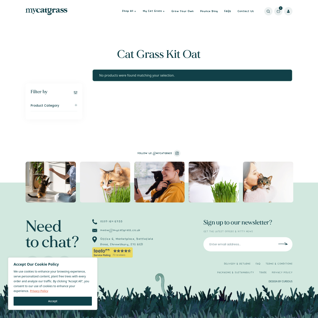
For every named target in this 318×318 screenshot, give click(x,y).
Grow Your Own (182, 11)
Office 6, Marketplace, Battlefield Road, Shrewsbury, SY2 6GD (126, 241)
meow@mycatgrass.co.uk (120, 230)
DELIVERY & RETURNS (237, 264)
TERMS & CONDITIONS (278, 264)
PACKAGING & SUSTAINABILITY (235, 272)
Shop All (129, 11)
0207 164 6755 (111, 221)
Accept (52, 301)
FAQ (258, 264)
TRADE (263, 272)
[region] (52, 283)
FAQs (227, 11)
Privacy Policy (39, 291)
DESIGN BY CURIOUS (280, 281)
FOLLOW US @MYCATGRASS (159, 153)
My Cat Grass (154, 11)
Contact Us (245, 11)
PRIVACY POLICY (282, 272)
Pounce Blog (209, 11)
